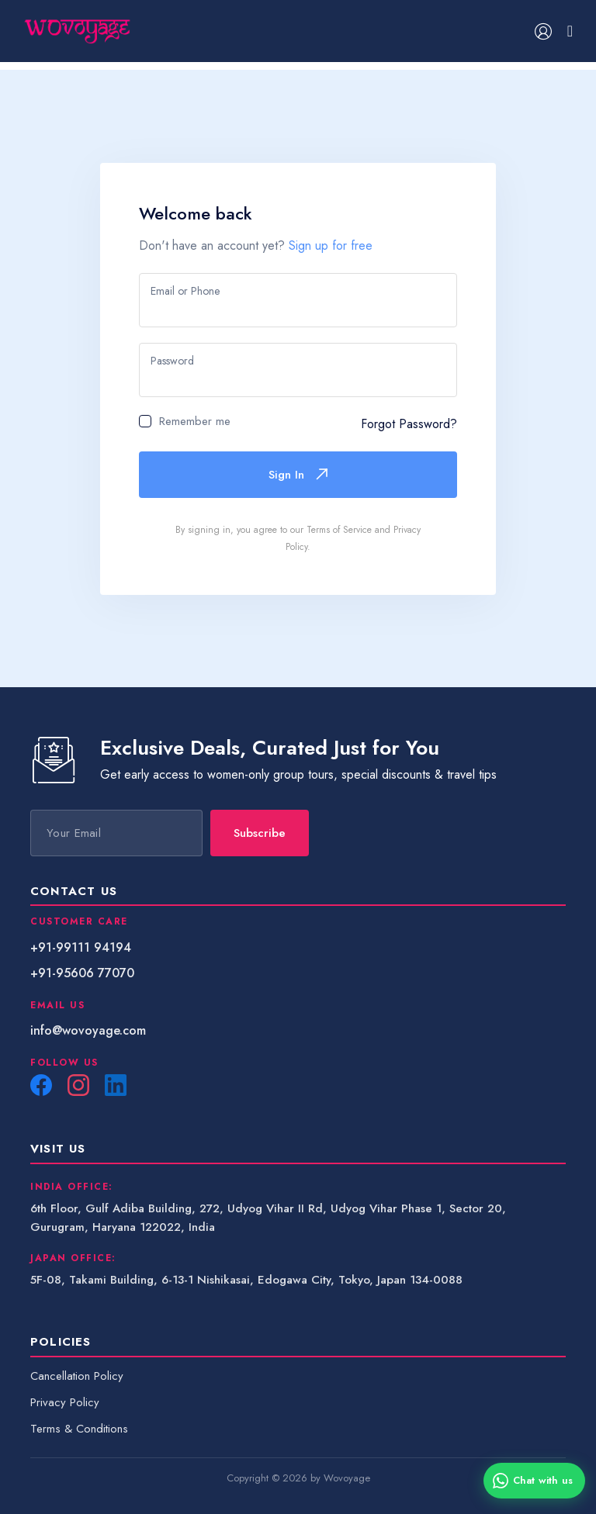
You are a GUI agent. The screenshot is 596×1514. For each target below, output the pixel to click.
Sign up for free (330, 245)
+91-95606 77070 (82, 973)
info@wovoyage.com (88, 1030)
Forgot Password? (409, 424)
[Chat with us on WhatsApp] (534, 1480)
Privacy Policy (64, 1402)
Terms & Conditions (79, 1428)
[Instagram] (78, 1085)
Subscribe (260, 833)
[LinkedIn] (115, 1085)
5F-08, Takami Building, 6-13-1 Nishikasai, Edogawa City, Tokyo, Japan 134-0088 (246, 1279)
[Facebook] (41, 1085)
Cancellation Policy (76, 1375)
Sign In (298, 474)
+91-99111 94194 (80, 947)
